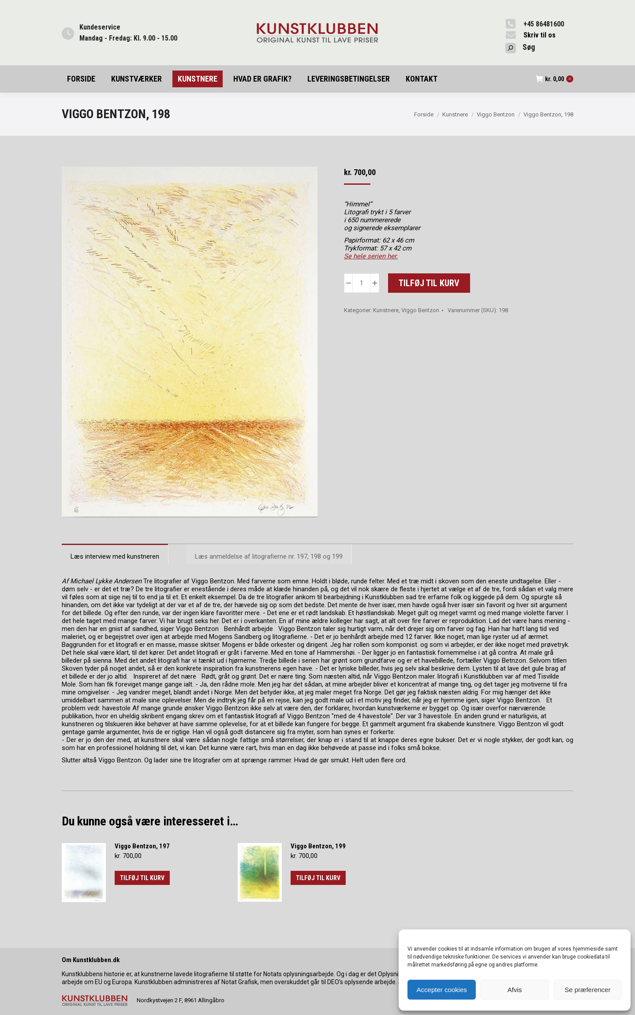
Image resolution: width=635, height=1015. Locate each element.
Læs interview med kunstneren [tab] (115, 556)
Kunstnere (386, 310)
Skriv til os (539, 35)
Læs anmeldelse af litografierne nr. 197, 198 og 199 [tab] (269, 556)
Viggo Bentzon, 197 (142, 846)
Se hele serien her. (371, 256)
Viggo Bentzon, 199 (318, 846)
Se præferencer (587, 989)
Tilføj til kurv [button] (142, 877)
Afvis (515, 989)
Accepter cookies (442, 989)
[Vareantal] (361, 283)
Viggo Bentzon (420, 310)
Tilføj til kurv (429, 283)
